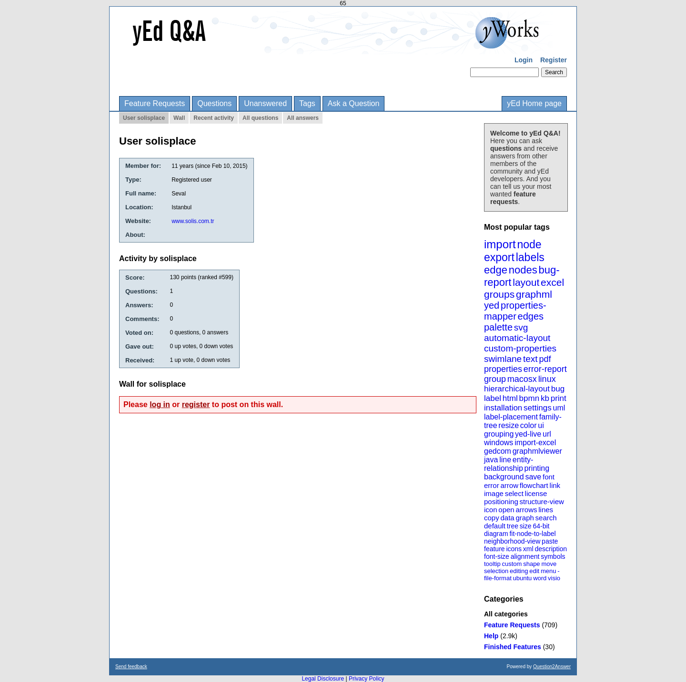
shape (531, 563)
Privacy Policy (366, 678)
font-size (496, 556)
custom (512, 563)
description (551, 549)
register (196, 404)
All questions (260, 118)
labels (530, 257)
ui (541, 425)
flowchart (534, 485)
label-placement (511, 417)
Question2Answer (552, 666)
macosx (522, 379)
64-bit (541, 526)
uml (559, 408)
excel (552, 282)
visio (554, 578)
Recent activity (213, 118)
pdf (545, 359)
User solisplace (144, 118)
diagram (496, 533)
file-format (498, 578)
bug (558, 388)
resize (508, 425)
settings (538, 407)
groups (499, 294)
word (539, 578)
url (547, 434)
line (505, 460)
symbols (553, 556)
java (491, 460)
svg (521, 327)
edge (495, 270)
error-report (545, 369)
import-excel (535, 442)
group (495, 379)
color (528, 425)
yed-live (528, 434)
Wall (179, 118)
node (529, 244)
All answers (303, 118)
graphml (534, 294)
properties (503, 369)
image (494, 493)
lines (545, 510)
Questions (214, 103)
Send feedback (131, 666)
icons (514, 549)
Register (553, 60)
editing (519, 571)
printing (537, 468)
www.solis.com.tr (193, 221)
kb (545, 398)
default (494, 526)
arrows (526, 510)
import (500, 244)
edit (534, 571)
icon (490, 510)
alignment (525, 556)
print (558, 398)
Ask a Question (354, 103)
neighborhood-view (512, 541)
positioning (501, 501)
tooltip (492, 563)
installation (503, 407)
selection (496, 571)
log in (160, 404)
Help (491, 636)
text (530, 359)
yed (491, 305)
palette (498, 327)
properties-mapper (515, 311)
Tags (307, 103)
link (555, 485)
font (549, 477)
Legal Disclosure (323, 678)
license (536, 493)
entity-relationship (508, 464)
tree (512, 526)
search (546, 518)
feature (494, 549)
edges (531, 316)
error (491, 485)
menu (548, 571)
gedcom (497, 451)
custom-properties (520, 348)
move (548, 563)
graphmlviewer (537, 451)
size (526, 526)
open (506, 510)
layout (526, 282)
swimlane (503, 359)
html (510, 398)
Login (523, 60)
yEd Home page (534, 103)
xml (528, 549)
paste (550, 541)
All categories (506, 614)
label (492, 398)
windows (498, 442)
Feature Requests (154, 103)
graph (524, 518)
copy (491, 518)
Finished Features (512, 647)
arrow (509, 485)
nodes (523, 270)
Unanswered (265, 103)
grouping (499, 434)
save (533, 477)
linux (547, 379)
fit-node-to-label (532, 533)
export (499, 257)
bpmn (529, 398)
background (504, 477)
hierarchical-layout (517, 388)
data (507, 518)
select (514, 493)
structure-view (542, 501)
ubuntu (522, 578)
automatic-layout (517, 338)
